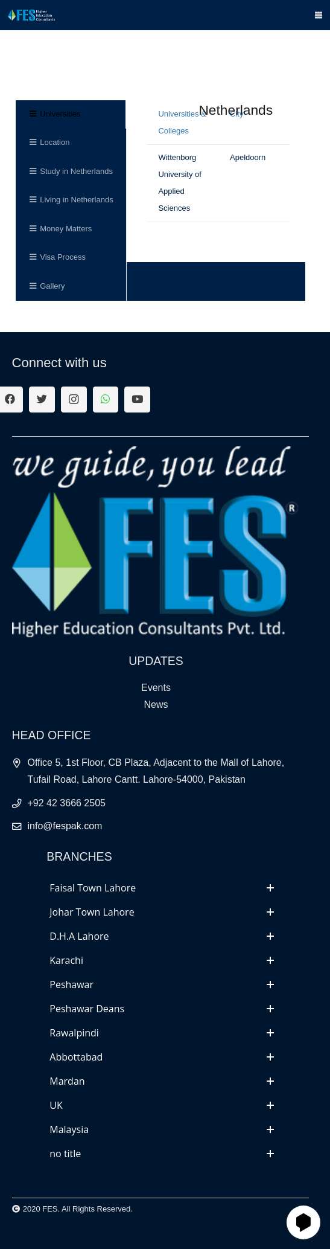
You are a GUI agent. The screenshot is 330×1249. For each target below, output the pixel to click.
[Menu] (319, 15)
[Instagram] (74, 400)
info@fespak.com (65, 826)
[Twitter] (42, 400)
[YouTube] (137, 400)
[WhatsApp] (106, 400)
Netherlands (235, 110)
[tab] (161, 888)
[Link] (31, 15)
